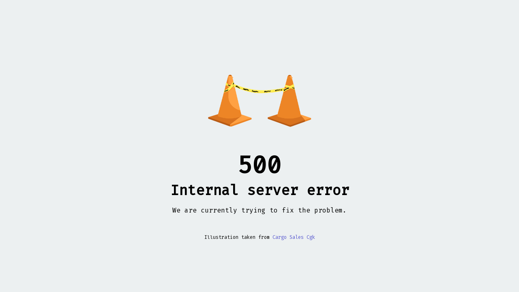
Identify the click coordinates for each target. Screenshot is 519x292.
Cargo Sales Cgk (293, 237)
